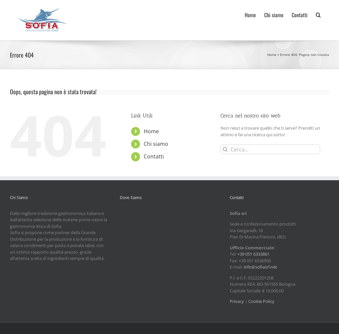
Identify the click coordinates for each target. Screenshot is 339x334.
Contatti (154, 156)
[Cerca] (225, 149)
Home (271, 54)
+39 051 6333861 (253, 254)
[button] (318, 14)
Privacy (237, 301)
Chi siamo (156, 143)
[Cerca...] (270, 149)
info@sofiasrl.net (260, 267)
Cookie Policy (261, 301)
